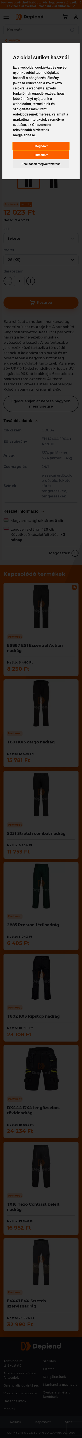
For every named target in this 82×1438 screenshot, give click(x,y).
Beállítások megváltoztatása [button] (41, 164)
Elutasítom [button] (41, 155)
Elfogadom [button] (41, 146)
